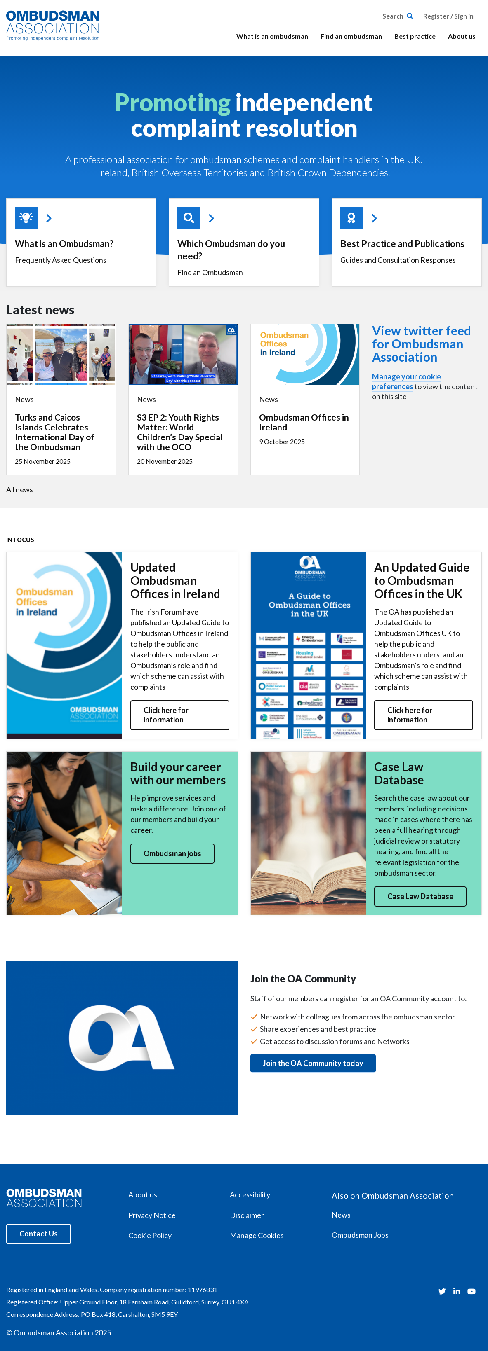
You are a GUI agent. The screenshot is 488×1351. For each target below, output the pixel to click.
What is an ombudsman (272, 36)
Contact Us (38, 1233)
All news (19, 489)
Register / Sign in (448, 16)
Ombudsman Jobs (360, 1234)
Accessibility (250, 1194)
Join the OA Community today (313, 1063)
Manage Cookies (257, 1235)
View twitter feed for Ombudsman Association (421, 343)
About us (462, 36)
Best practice (415, 36)
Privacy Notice (152, 1215)
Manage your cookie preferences (406, 381)
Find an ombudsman (351, 36)
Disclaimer (247, 1215)
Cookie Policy (150, 1235)
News (341, 1214)
